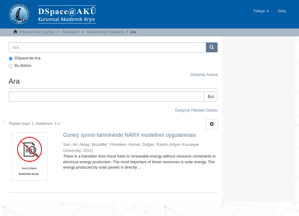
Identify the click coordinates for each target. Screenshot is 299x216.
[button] (260, 11)
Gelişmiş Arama (204, 74)
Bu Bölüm (20, 65)
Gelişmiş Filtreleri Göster (196, 110)
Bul (211, 96)
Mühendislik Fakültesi (105, 32)
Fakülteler (70, 32)
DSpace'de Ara (24, 58)
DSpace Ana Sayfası (37, 32)
